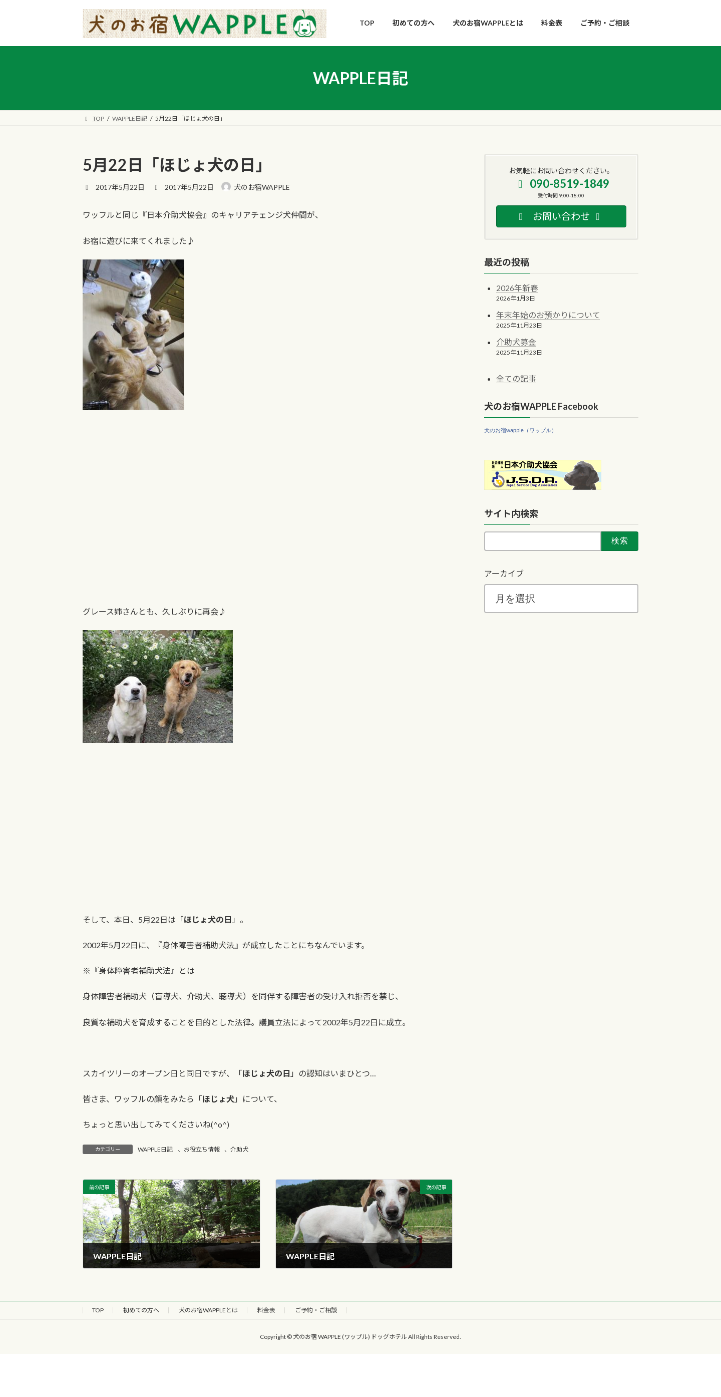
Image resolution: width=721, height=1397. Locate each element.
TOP (98, 1310)
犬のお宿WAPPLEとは (208, 1310)
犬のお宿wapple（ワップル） (520, 430)
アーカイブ (504, 573)
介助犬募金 (516, 342)
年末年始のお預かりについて (548, 315)
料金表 (266, 1310)
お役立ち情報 (202, 1149)
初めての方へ (141, 1310)
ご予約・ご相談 (316, 1310)
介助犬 (239, 1149)
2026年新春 (517, 288)
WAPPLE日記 (155, 1149)
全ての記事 (516, 378)
